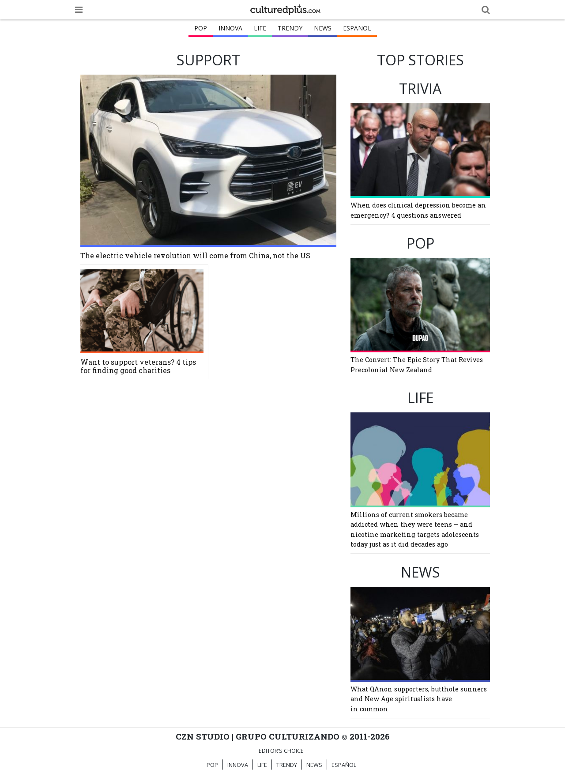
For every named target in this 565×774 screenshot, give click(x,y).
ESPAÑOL (357, 28)
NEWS (322, 28)
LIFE (260, 28)
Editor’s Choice (281, 751)
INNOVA (230, 28)
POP (200, 28)
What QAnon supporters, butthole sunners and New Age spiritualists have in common (418, 699)
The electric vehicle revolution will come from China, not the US (195, 255)
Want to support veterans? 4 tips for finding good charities (138, 366)
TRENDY (290, 28)
